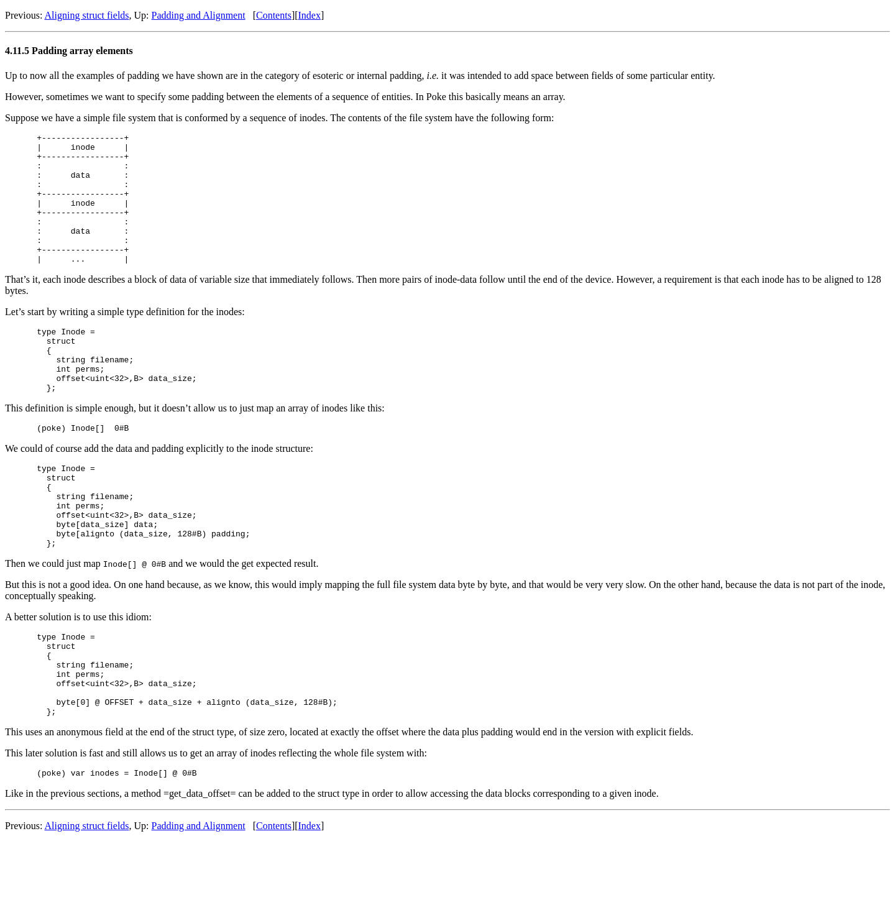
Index (309, 15)
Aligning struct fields (87, 15)
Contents (273, 15)
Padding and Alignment (199, 15)
